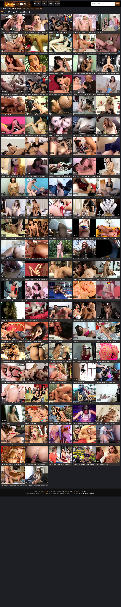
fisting (37, 8)
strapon (32, 8)
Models (57, 3)
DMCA (75, 491)
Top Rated (37, 3)
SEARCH (117, 3)
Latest (44, 3)
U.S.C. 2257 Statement (82, 491)
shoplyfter (19, 8)
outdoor (28, 8)
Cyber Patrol (79, 493)
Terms (63, 491)
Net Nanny (85, 493)
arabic (41, 8)
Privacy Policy (69, 491)
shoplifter (14, 8)
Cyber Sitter (92, 493)
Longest (50, 3)
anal (24, 8)
